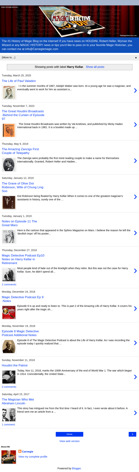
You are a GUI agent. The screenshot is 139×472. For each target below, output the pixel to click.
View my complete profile (32, 456)
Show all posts (95, 66)
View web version (69, 441)
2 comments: (9, 284)
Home (69, 434)
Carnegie (27, 451)
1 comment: (8, 424)
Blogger (76, 468)
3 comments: (9, 386)
